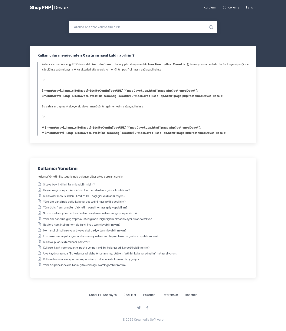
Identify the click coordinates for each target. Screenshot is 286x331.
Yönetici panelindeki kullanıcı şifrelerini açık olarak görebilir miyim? (85, 265)
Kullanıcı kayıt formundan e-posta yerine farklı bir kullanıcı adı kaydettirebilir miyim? (96, 247)
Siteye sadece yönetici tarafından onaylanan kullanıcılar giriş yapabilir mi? (90, 213)
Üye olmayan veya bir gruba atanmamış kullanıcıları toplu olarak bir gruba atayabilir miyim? (101, 236)
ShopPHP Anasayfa (103, 295)
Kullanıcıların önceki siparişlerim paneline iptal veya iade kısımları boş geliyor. (91, 259)
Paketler (149, 295)
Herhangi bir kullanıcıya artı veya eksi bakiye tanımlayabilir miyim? (85, 230)
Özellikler (129, 295)
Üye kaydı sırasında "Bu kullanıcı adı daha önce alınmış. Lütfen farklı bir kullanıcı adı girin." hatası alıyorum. (110, 253)
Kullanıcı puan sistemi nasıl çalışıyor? (66, 242)
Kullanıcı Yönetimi (58, 168)
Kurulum (210, 7)
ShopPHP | (49, 7)
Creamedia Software (148, 319)
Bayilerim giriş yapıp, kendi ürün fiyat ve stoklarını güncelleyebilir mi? (86, 190)
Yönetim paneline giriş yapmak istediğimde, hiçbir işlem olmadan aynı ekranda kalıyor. (97, 219)
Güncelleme (230, 7)
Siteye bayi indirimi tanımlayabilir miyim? (69, 184)
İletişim (251, 7)
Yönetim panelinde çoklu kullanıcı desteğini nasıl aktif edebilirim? (84, 201)
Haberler (191, 295)
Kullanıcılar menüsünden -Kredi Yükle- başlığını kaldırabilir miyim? (84, 196)
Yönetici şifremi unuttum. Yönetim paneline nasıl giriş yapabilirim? (85, 207)
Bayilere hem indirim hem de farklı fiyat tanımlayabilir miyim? (81, 224)
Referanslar (170, 295)
